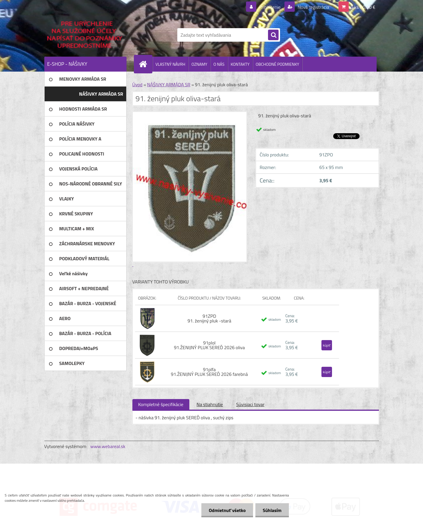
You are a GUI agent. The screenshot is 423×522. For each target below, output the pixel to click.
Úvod (137, 84)
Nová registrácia (312, 7)
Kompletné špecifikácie (160, 404)
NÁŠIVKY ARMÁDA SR (168, 84)
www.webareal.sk (107, 446)
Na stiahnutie (210, 404)
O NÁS (219, 64)
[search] (273, 35)
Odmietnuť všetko (227, 510)
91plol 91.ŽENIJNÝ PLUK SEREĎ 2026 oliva (209, 345)
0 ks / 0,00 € (362, 7)
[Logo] (84, 35)
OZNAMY (199, 64)
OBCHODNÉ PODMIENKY (277, 64)
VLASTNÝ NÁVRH (171, 64)
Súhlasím (272, 510)
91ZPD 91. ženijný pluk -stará (209, 318)
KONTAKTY (240, 64)
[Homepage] (145, 64)
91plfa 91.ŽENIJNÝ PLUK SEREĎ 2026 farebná (209, 372)
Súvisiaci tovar (250, 404)
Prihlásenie (270, 7)
